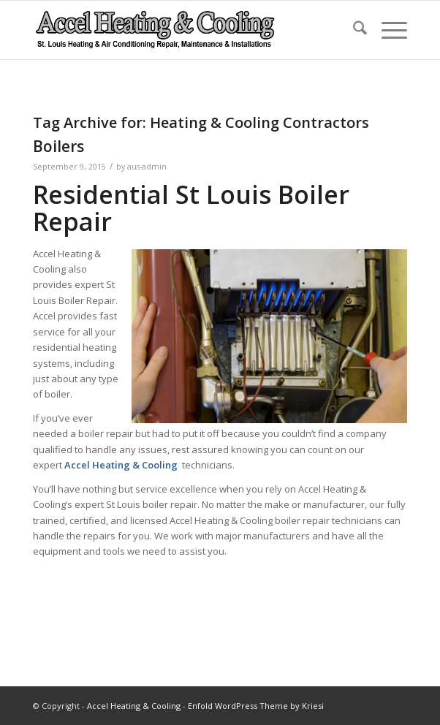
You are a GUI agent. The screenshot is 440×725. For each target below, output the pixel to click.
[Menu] (387, 30)
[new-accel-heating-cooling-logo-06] (182, 30)
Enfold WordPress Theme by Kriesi (256, 705)
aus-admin (147, 167)
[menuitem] (352, 30)
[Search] (352, 30)
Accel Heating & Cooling (134, 705)
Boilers (58, 146)
